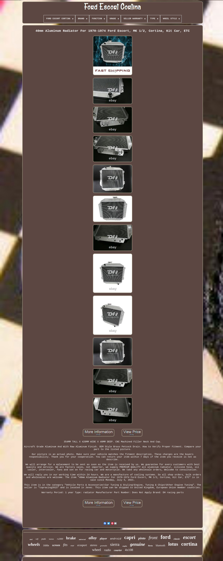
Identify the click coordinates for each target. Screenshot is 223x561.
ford (166, 537)
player (103, 538)
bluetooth (160, 545)
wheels (34, 544)
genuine (137, 544)
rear (72, 545)
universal (82, 539)
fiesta (150, 545)
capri (129, 537)
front (153, 537)
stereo (93, 545)
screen (56, 545)
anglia (124, 546)
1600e (46, 545)
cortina (189, 544)
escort (189, 537)
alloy (93, 538)
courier (118, 550)
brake (71, 538)
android (115, 538)
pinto (141, 538)
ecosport (82, 545)
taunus (51, 539)
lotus (173, 544)
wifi (37, 539)
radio (107, 550)
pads (44, 539)
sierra (114, 544)
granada (103, 545)
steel (31, 539)
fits (65, 545)
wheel (96, 550)
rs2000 (60, 539)
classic (177, 539)
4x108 (129, 550)
